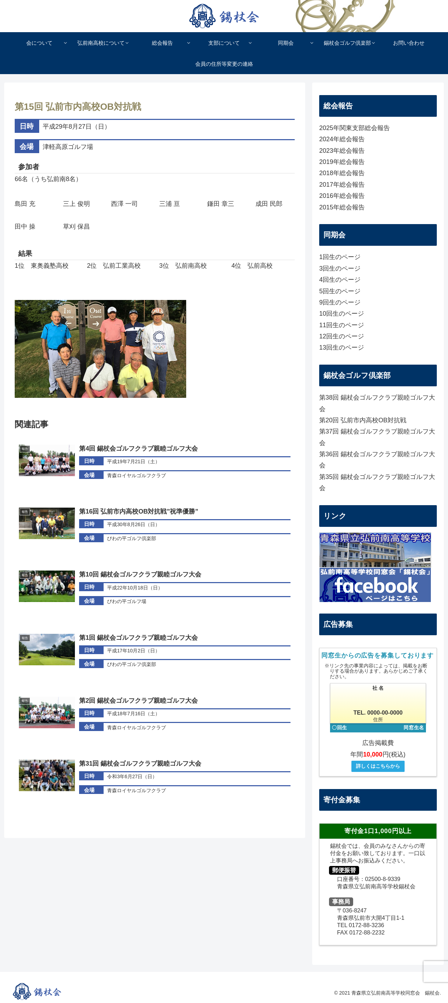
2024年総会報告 (342, 139)
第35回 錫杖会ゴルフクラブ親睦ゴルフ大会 (377, 482)
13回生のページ (341, 347)
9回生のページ (339, 302)
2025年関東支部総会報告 (354, 127)
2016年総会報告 (342, 195)
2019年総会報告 (342, 161)
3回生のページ (339, 268)
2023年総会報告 (342, 150)
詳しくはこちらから (378, 766)
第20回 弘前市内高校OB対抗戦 (362, 420)
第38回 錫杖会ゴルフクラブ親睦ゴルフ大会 (377, 403)
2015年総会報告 (342, 207)
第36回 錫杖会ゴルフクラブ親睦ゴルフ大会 (377, 460)
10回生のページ (341, 313)
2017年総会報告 (342, 184)
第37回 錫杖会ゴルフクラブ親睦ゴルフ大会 (377, 437)
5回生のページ (339, 291)
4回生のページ (339, 279)
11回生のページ (341, 325)
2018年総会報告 (342, 173)
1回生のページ (339, 256)
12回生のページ (341, 336)
